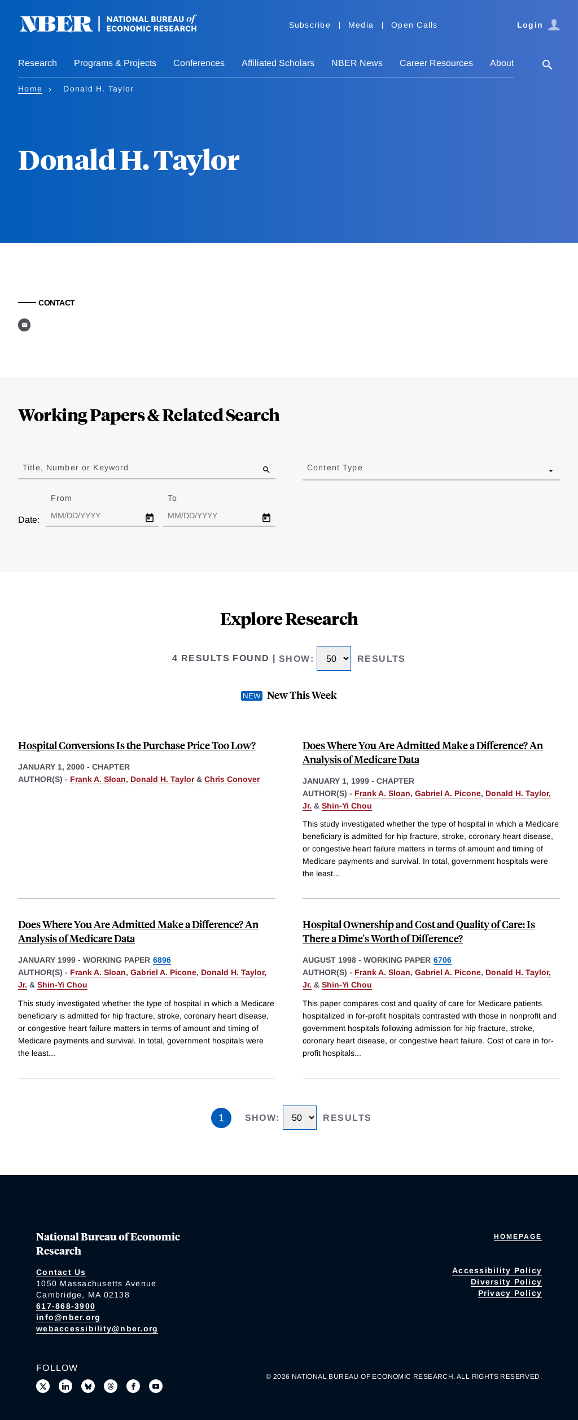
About (502, 63)
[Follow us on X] (43, 1386)
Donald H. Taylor (162, 779)
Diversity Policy (506, 1281)
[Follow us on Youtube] (156, 1386)
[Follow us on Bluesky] (88, 1386)
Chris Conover (232, 779)
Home (30, 88)
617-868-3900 (65, 1305)
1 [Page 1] (221, 1118)
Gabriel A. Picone (448, 793)
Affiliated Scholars (278, 63)
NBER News (357, 63)
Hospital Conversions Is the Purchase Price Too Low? (137, 745)
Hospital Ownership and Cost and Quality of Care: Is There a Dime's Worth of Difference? (419, 931)
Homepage (518, 1236)
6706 (443, 959)
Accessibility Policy (497, 1270)
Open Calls (414, 24)
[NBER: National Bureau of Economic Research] (117, 29)
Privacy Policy (510, 1292)
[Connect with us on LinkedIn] (65, 1386)
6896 (162, 959)
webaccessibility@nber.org (97, 1328)
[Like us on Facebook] (133, 1386)
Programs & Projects (115, 63)
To (182, 498)
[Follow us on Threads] (110, 1386)
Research (37, 63)
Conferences (199, 63)
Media (361, 24)
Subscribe (310, 24)
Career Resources (436, 63)
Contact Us (61, 1272)
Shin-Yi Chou (347, 805)
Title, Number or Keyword (76, 467)
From (71, 498)
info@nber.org (68, 1317)
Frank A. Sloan (98, 779)
